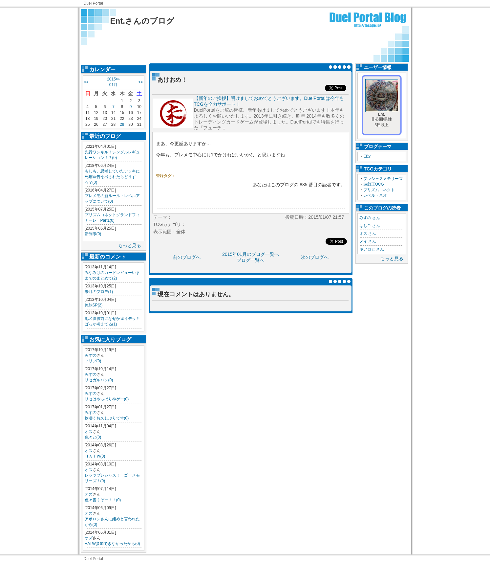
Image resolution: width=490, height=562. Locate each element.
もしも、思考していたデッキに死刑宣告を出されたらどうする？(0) (112, 177)
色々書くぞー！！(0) (103, 500)
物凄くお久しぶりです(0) (107, 418)
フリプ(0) (93, 361)
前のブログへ (187, 257)
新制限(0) (93, 234)
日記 (367, 156)
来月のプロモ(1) (99, 291)
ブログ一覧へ (250, 260)
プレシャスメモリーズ (383, 178)
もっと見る (129, 245)
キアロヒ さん (371, 249)
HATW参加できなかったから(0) (112, 543)
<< (86, 82)
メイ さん (367, 241)
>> (140, 82)
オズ (89, 431)
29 (122, 124)
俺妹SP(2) (94, 305)
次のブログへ (315, 257)
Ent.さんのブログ (142, 20)
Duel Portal (93, 3)
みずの (90, 355)
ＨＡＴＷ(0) (95, 456)
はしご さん (369, 225)
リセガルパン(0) (99, 380)
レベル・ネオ (375, 195)
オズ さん (367, 233)
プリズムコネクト (379, 190)
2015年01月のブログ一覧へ (250, 254)
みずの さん (369, 217)
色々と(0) (93, 437)
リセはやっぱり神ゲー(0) (107, 399)
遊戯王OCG (373, 184)
